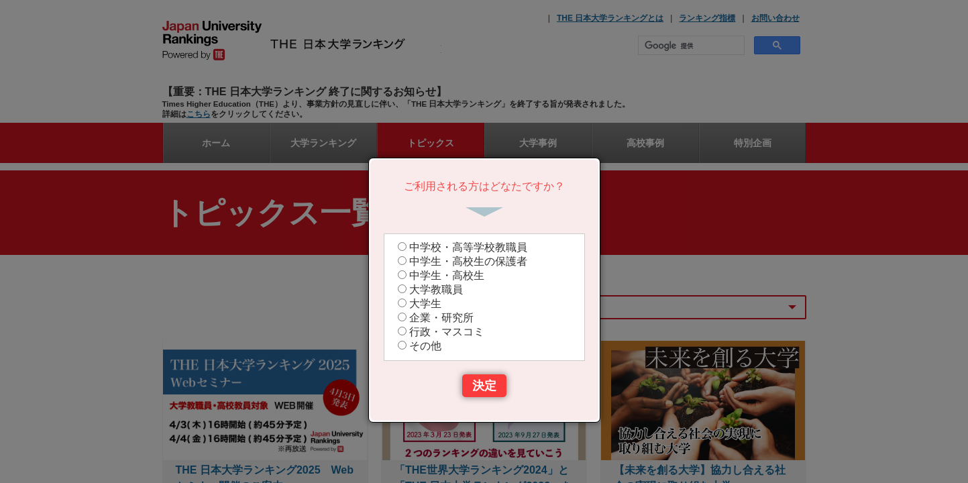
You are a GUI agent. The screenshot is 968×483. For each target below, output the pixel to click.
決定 (484, 385)
